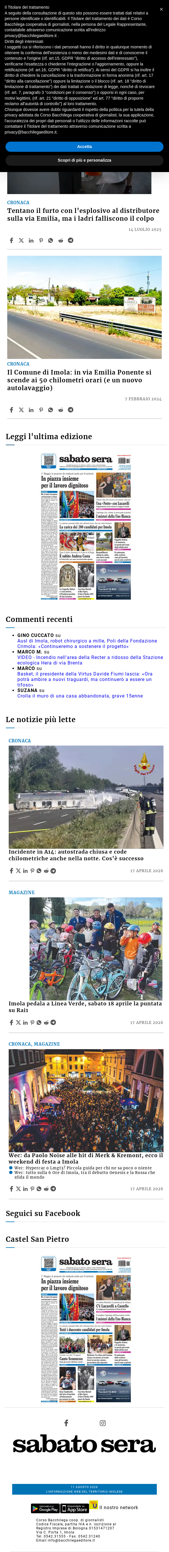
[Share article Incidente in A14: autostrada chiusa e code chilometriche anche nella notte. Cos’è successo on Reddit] (46, 871)
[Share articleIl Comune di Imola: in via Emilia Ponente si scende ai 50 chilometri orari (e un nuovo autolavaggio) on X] (22, 410)
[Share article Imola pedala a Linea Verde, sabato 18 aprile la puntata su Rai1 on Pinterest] (33, 1022)
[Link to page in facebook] (66, 1423)
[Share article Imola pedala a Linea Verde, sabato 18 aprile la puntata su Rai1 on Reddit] (46, 1022)
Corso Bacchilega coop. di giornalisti (70, 1520)
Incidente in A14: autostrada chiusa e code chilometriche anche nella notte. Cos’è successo (76, 855)
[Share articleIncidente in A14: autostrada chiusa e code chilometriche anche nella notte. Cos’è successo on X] (19, 871)
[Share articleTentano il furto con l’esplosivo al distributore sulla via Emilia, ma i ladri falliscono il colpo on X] (22, 240)
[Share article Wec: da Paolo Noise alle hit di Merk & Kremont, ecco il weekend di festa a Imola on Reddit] (46, 1189)
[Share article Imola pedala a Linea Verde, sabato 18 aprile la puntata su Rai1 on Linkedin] (26, 1022)
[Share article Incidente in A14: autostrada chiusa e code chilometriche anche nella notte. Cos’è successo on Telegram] (53, 871)
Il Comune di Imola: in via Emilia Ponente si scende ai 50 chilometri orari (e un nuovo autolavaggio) (79, 380)
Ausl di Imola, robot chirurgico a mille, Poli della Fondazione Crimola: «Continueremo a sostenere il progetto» (87, 643)
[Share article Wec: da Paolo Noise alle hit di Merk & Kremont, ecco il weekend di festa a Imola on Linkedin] (26, 1189)
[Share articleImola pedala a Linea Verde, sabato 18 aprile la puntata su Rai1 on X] (19, 1022)
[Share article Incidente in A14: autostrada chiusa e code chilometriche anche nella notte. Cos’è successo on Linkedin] (26, 871)
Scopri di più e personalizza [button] (84, 160)
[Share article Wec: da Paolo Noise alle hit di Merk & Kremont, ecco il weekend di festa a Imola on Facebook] (12, 1189)
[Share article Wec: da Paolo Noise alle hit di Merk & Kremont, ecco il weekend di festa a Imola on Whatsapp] (40, 1189)
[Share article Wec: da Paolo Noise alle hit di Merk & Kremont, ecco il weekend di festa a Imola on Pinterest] (33, 1189)
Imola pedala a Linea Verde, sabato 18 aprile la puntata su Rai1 (85, 1007)
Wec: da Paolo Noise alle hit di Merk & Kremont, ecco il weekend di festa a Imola (86, 1158)
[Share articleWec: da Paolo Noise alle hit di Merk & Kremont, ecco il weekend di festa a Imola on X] (19, 1189)
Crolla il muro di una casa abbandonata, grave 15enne (80, 696)
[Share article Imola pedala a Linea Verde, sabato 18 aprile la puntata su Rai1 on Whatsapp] (40, 1022)
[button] (161, 9)
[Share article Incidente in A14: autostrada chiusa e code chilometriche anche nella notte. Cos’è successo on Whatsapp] (40, 871)
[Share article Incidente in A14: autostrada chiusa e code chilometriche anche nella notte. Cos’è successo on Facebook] (12, 871)
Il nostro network (113, 1507)
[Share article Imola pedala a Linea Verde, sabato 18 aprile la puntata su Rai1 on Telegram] (53, 1022)
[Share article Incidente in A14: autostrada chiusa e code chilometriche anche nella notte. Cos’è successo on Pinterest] (33, 871)
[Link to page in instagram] (102, 1423)
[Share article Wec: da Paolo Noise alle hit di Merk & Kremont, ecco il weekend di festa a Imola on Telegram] (53, 1189)
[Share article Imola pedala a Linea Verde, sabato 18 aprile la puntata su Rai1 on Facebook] (12, 1022)
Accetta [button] (84, 146)
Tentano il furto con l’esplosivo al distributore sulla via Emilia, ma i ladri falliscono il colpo (83, 214)
